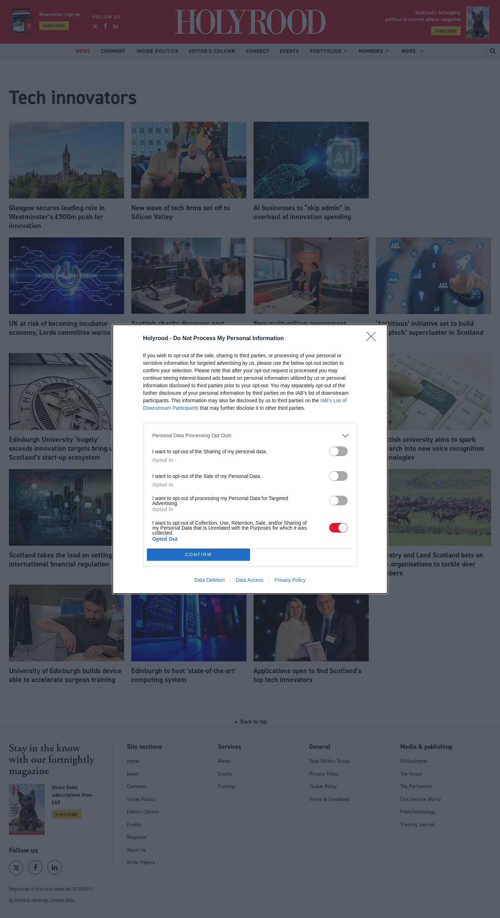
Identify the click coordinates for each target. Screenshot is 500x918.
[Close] (373, 338)
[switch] (338, 451)
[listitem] (250, 435)
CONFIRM (198, 554)
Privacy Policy (290, 580)
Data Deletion (209, 580)
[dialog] (250, 459)
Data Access (250, 580)
